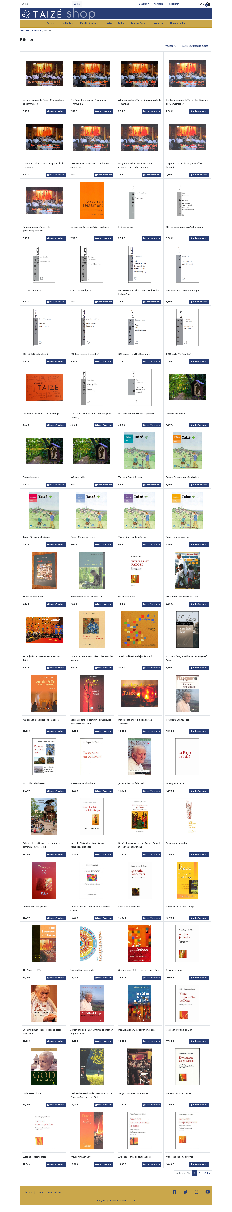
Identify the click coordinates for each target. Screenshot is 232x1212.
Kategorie (36, 30)
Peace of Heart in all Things (180, 906)
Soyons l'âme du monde (82, 970)
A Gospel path (77, 477)
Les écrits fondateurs (129, 906)
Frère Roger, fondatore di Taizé (182, 596)
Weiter (207, 1173)
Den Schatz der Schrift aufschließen (136, 1030)
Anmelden (158, 4)
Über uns (28, 1192)
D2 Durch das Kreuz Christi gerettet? (136, 413)
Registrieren (173, 4)
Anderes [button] (158, 23)
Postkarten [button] (67, 23)
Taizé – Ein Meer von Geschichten (183, 477)
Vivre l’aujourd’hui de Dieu (179, 1030)
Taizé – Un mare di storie (83, 537)
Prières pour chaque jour (35, 906)
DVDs (109, 23)
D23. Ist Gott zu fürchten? (35, 354)
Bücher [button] (50, 23)
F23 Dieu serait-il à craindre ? (84, 354)
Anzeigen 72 (171, 46)
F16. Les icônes (125, 227)
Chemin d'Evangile (175, 413)
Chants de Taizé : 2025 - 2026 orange (41, 413)
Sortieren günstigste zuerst (195, 46)
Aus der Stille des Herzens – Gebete (41, 720)
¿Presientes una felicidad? (131, 783)
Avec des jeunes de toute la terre (135, 1157)
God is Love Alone (32, 1093)
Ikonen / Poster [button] (138, 23)
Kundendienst (54, 1192)
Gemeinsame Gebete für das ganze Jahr (138, 970)
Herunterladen (177, 23)
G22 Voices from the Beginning (134, 354)
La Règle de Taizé (175, 783)
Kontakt (40, 1192)
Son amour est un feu (176, 843)
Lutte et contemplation (34, 1157)
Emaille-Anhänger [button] (89, 23)
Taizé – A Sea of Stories (130, 477)
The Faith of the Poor (33, 596)
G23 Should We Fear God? (178, 354)
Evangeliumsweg (31, 477)
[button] (205, 4)
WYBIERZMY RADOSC (129, 596)
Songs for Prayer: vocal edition (133, 1093)
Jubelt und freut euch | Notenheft (135, 656)
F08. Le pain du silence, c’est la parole (184, 227)
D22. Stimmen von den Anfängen (182, 290)
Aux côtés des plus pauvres (179, 1157)
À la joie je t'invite (175, 970)
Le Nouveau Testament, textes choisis (89, 227)
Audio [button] (121, 23)
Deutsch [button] (143, 4)
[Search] (46, 4)
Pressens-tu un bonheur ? (83, 783)
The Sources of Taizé (33, 970)
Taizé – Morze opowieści (178, 537)
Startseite (24, 30)
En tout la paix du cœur (34, 783)
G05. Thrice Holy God (80, 290)
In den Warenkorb (55, 111)
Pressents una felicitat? (178, 720)
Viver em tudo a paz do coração (86, 596)
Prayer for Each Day (80, 1157)
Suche (77, 4)
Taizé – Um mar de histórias (132, 537)
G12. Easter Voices (32, 290)
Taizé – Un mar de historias (36, 537)
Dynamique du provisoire (178, 1093)
